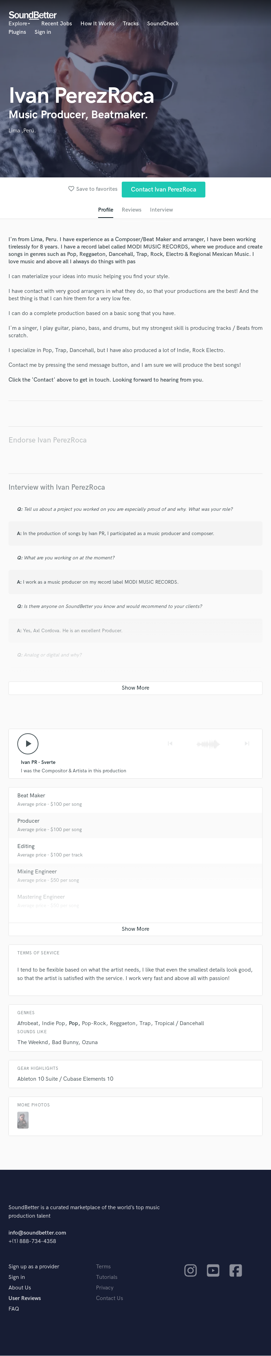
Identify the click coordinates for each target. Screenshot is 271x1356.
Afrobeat (27, 1024)
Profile (105, 210)
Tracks (131, 23)
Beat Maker (31, 796)
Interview (161, 210)
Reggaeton (123, 1024)
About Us (19, 1288)
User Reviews (24, 1298)
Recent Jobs (56, 23)
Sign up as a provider (33, 1267)
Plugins (17, 32)
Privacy (105, 1288)
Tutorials (107, 1277)
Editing (26, 846)
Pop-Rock (94, 1024)
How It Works (97, 23)
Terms (103, 1267)
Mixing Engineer (37, 872)
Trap (145, 1024)
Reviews (131, 210)
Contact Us (109, 1298)
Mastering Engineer (41, 897)
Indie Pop (53, 1024)
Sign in (43, 32)
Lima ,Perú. (22, 130)
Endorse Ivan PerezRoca (47, 440)
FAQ (13, 1309)
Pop (73, 1024)
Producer (28, 821)
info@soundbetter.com (37, 1233)
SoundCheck (163, 23)
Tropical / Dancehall (179, 1024)
